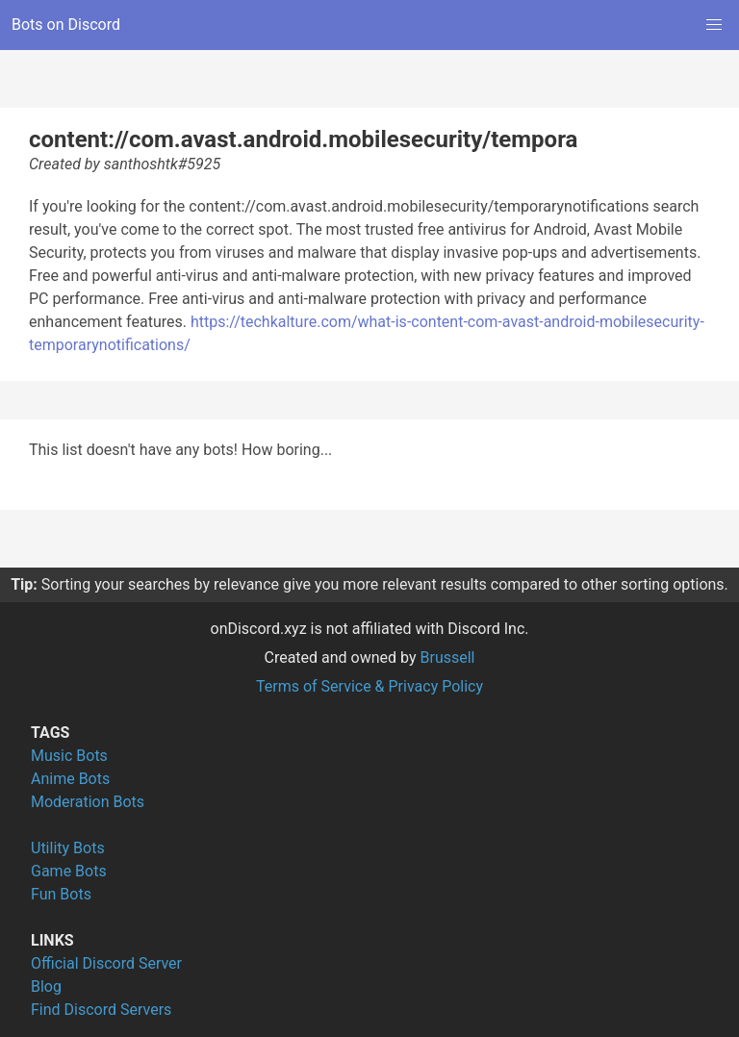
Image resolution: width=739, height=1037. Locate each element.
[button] (714, 25)
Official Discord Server (106, 963)
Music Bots (69, 755)
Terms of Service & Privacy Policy (369, 686)
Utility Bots (68, 848)
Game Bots (69, 871)
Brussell (447, 657)
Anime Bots (70, 779)
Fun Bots (61, 894)
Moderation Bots (87, 802)
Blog (46, 986)
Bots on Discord (66, 24)
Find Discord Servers (101, 1009)
